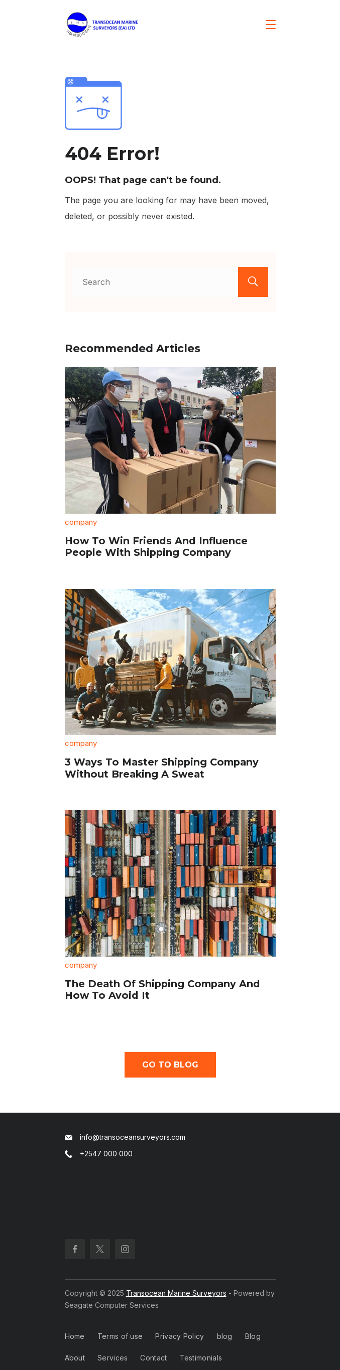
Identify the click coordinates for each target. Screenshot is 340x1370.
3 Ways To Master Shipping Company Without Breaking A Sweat (162, 768)
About (75, 1357)
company (81, 522)
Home (75, 1336)
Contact (153, 1357)
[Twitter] (100, 1249)
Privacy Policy (179, 1336)
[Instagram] (125, 1249)
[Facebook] (75, 1249)
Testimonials (201, 1357)
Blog (253, 1336)
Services (112, 1357)
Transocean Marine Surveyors (176, 1293)
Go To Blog (170, 1065)
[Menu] (271, 25)
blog (225, 1336)
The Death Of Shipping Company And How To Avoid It (162, 990)
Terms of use (120, 1336)
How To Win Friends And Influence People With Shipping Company (156, 547)
